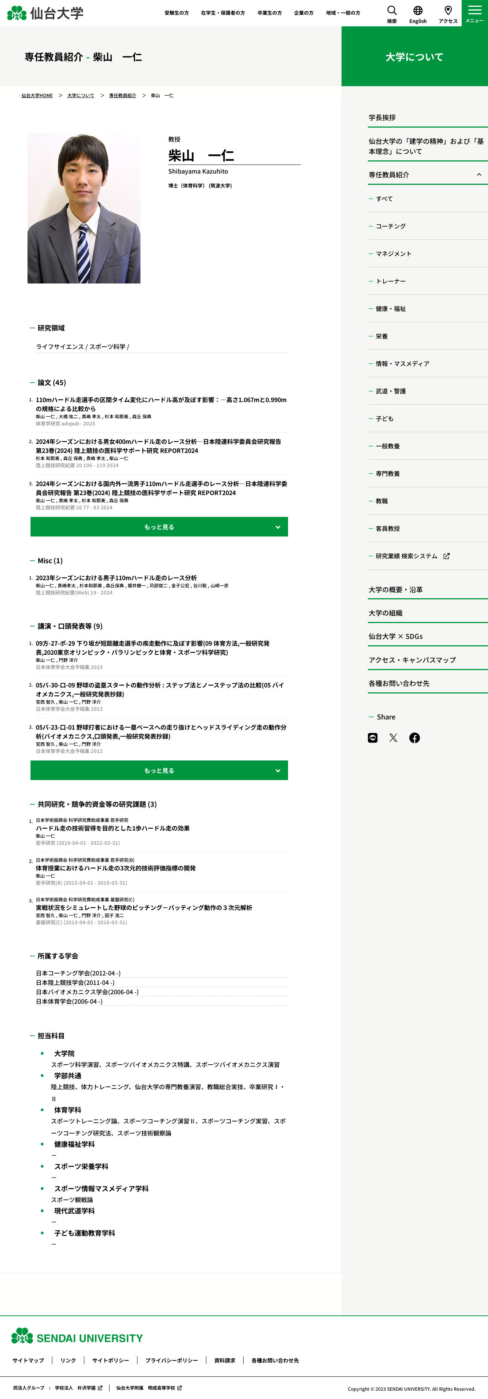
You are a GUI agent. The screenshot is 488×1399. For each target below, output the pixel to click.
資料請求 (224, 1360)
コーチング (391, 225)
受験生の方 (177, 12)
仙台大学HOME (37, 95)
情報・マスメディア (403, 363)
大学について (81, 95)
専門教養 (388, 473)
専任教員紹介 (122, 95)
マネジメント (394, 253)
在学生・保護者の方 (223, 12)
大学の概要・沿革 (396, 589)
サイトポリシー (110, 1360)
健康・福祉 (391, 308)
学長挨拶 (382, 117)
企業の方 (304, 12)
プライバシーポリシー (171, 1360)
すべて (384, 198)
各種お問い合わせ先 (399, 683)
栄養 (382, 335)
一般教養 (388, 445)
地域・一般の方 (343, 12)
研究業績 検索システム (407, 555)
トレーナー (391, 280)
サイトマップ (28, 1360)
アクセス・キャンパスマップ (412, 659)
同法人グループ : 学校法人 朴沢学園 (54, 1387)
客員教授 (388, 528)
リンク (68, 1360)
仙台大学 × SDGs (396, 636)
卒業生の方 (270, 12)
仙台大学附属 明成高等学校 (145, 1387)
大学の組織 (386, 612)
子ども (385, 418)
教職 (382, 500)
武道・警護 (391, 390)
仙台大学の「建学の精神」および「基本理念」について (426, 146)
